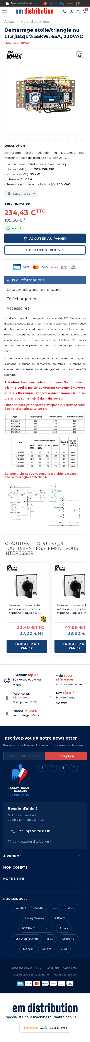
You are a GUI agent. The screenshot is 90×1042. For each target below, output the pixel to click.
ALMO (39, 907)
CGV (38, 967)
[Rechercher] (65, 11)
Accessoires (18, 308)
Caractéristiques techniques (34, 289)
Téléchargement (23, 299)
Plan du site (52, 967)
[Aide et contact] (71, 11)
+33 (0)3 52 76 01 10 (30, 831)
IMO (50, 938)
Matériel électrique (34, 22)
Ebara (64, 928)
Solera (46, 949)
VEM (64, 949)
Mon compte (15, 867)
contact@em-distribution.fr (29, 841)
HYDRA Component (36, 928)
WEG (71, 907)
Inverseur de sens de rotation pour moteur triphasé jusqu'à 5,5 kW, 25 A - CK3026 (26, 609)
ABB (55, 907)
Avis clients (69, 967)
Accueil (9, 22)
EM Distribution (26, 938)
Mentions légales (21, 967)
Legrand (68, 938)
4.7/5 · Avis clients (45, 1028)
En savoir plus (19, 193)
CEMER (21, 907)
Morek (28, 949)
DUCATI (59, 918)
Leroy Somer (34, 918)
